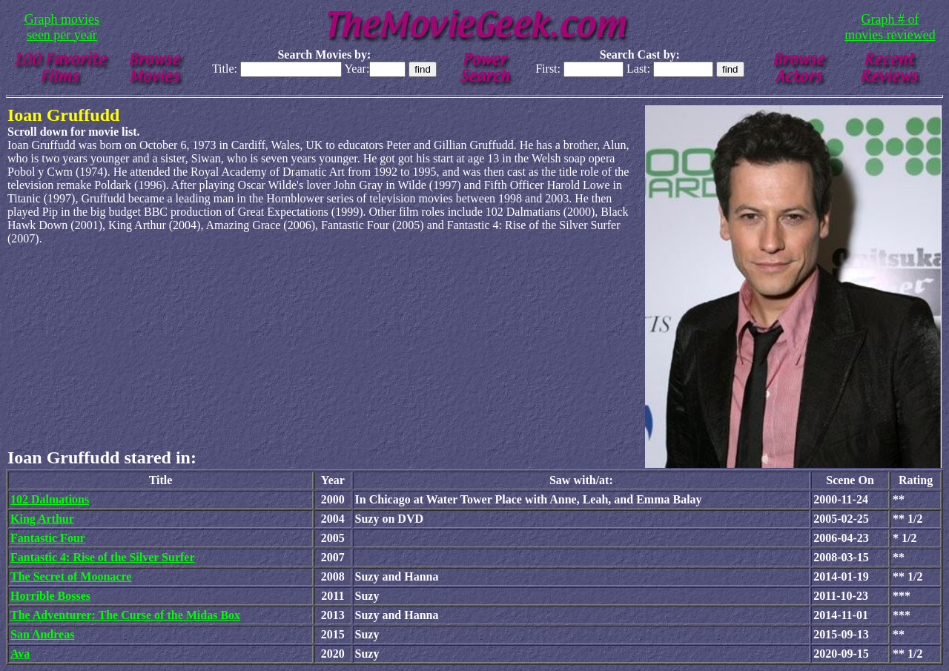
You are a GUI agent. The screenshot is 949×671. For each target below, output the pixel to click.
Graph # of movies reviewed (889, 27)
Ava (20, 653)
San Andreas (42, 634)
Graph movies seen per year (61, 27)
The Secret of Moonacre (70, 576)
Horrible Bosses (50, 595)
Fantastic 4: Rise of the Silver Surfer (102, 557)
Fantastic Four (47, 538)
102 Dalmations (49, 499)
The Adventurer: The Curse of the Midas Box (125, 615)
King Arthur (42, 518)
